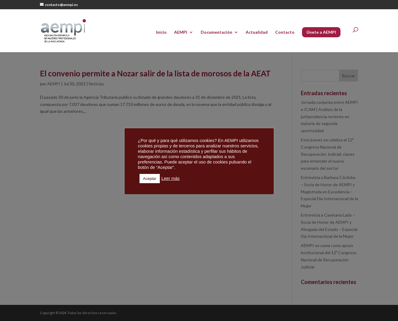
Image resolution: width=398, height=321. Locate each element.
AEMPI (180, 32)
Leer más (170, 178)
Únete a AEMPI (321, 32)
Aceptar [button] (150, 178)
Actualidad (257, 32)
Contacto (285, 32)
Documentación (216, 32)
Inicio (161, 32)
